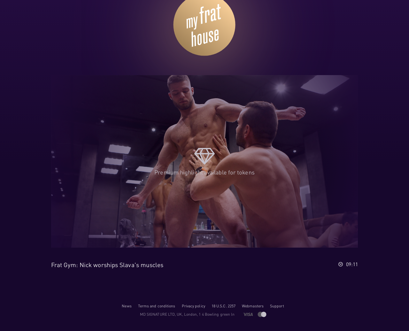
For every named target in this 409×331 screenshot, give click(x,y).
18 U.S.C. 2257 (223, 306)
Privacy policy (193, 306)
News (126, 306)
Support (277, 306)
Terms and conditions (156, 306)
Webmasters (253, 306)
